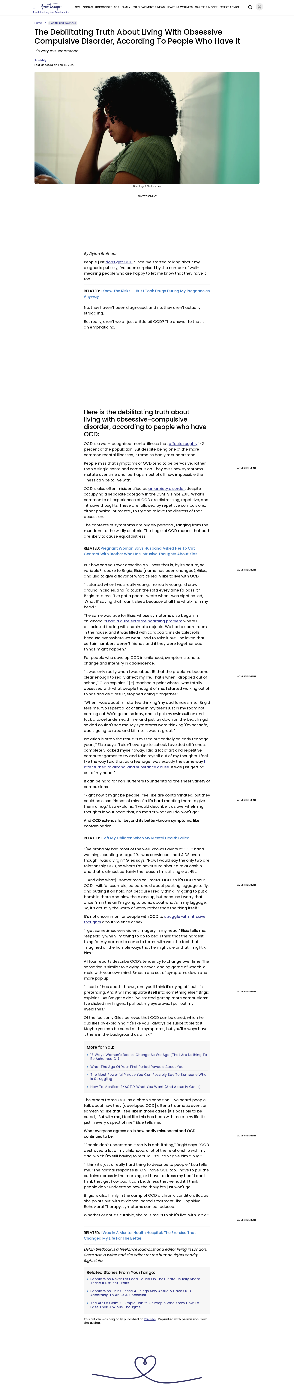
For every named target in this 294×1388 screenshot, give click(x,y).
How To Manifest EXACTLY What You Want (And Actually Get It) (145, 1087)
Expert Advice (229, 7)
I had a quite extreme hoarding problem (144, 621)
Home (38, 23)
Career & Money (206, 7)
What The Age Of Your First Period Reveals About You (137, 1067)
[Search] (249, 6)
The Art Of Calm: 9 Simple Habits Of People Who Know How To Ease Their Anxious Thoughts (144, 1305)
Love (77, 7)
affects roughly (183, 443)
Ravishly (40, 60)
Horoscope (103, 7)
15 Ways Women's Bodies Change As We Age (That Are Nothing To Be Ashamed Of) (148, 1057)
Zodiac (87, 7)
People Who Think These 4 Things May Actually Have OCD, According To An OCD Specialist (141, 1293)
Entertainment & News (149, 7)
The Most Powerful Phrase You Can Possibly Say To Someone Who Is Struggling (148, 1077)
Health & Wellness (180, 7)
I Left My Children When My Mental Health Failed (145, 838)
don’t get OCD (119, 262)
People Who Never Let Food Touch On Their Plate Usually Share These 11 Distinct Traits (145, 1281)
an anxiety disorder (166, 488)
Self (116, 7)
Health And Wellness (63, 23)
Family (126, 7)
